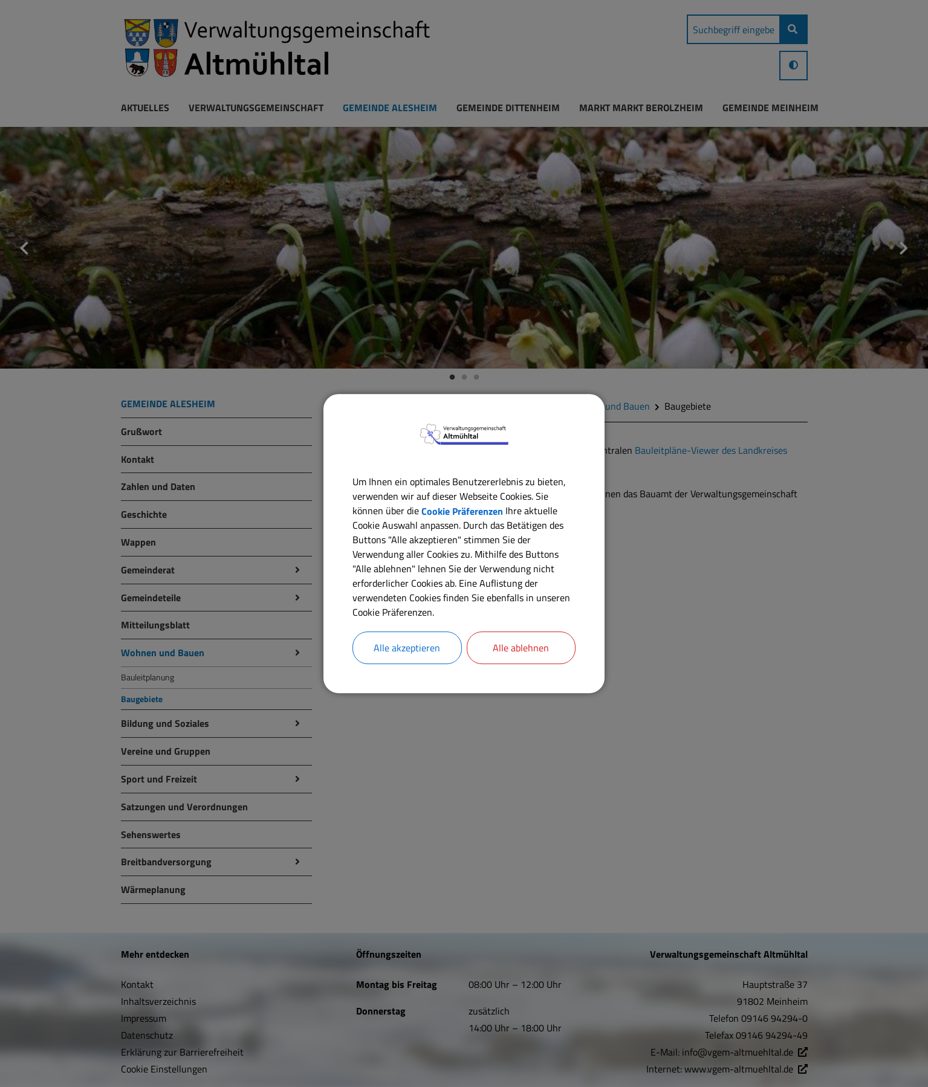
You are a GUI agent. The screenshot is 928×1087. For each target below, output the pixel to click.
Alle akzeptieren (407, 647)
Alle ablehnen (521, 647)
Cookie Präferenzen (462, 510)
